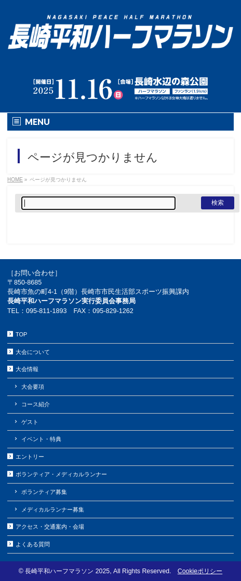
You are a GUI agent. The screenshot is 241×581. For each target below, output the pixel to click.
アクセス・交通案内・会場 (50, 526)
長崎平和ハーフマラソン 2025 (67, 571)
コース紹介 (35, 404)
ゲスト (29, 422)
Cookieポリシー (200, 571)
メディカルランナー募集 (52, 509)
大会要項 (32, 387)
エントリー (30, 457)
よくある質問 (33, 544)
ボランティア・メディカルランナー (61, 474)
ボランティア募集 (44, 492)
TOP (21, 334)
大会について (33, 352)
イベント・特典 (41, 439)
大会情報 (27, 369)
